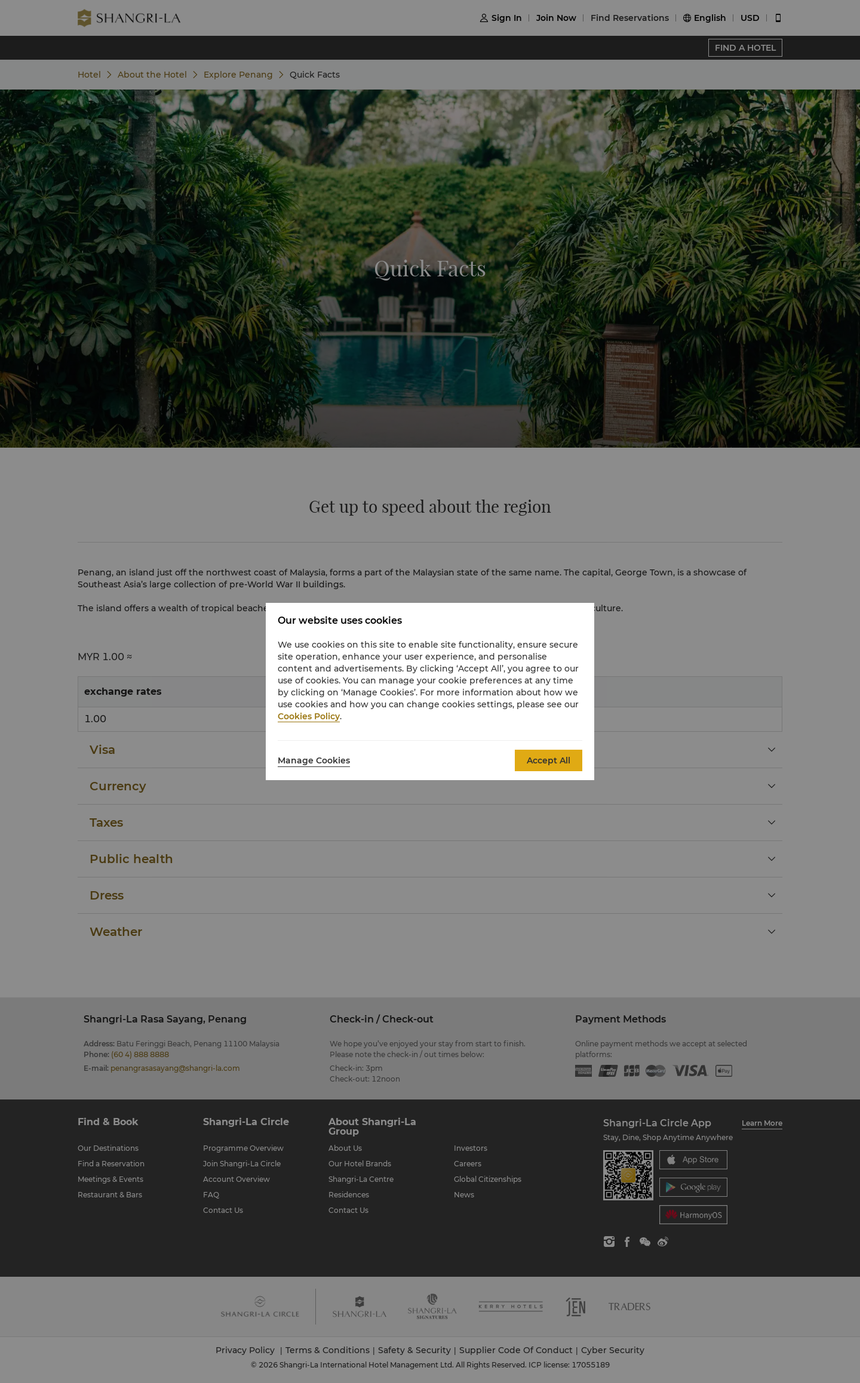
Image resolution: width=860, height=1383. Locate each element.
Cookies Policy (309, 716)
